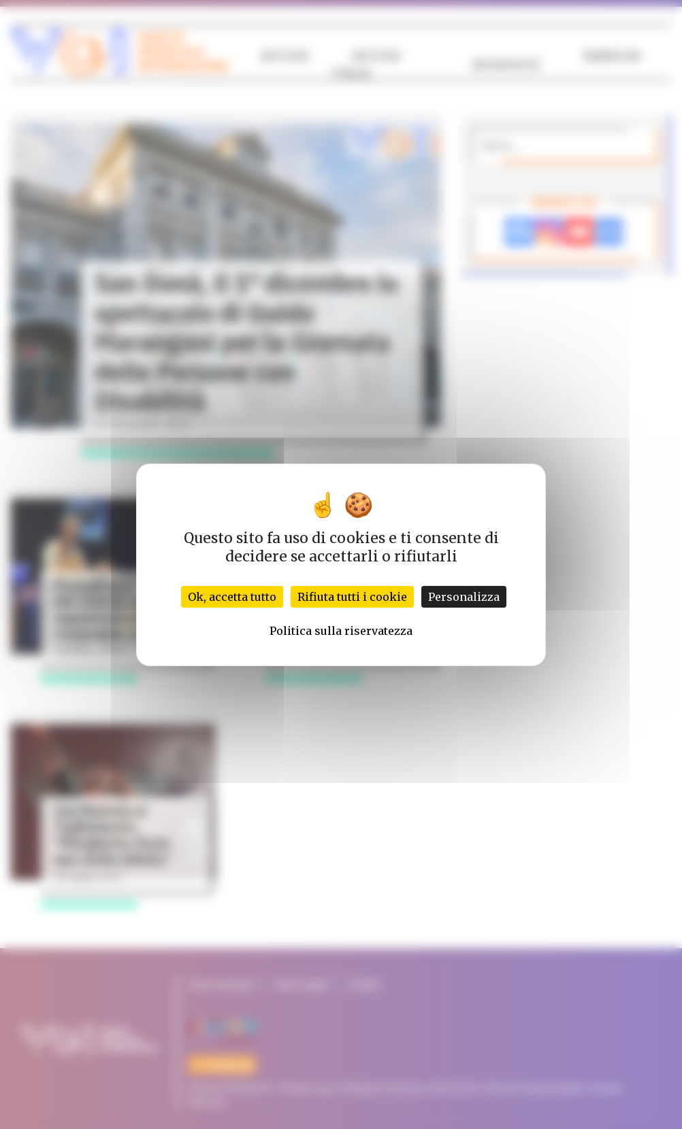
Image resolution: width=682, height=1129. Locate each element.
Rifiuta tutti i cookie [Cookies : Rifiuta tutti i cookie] (352, 597)
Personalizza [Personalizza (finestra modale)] (464, 597)
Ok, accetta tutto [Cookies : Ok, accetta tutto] (232, 597)
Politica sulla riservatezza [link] (341, 631)
